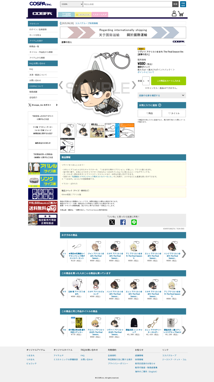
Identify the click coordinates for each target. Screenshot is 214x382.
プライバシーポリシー (118, 363)
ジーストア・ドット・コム (174, 359)
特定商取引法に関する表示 (120, 359)
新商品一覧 (34, 46)
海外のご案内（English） (146, 371)
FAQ (31, 69)
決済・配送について (38, 74)
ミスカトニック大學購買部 (66, 359)
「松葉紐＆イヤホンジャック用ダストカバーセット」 (92, 176)
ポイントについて (146, 72)
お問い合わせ (35, 80)
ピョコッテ (31, 363)
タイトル (174, 113)
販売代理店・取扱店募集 (146, 367)
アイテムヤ (59, 355)
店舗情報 (139, 355)
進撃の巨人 (66, 42)
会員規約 (112, 355)
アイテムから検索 (37, 57)
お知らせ (139, 350)
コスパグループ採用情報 (86, 23)
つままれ (30, 355)
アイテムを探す (36, 40)
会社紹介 (33, 97)
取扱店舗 (33, 91)
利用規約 (112, 350)
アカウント (34, 23)
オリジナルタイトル (63, 350)
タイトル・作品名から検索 (41, 52)
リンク (165, 350)
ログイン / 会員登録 (38, 29)
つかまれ (30, 359)
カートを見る (35, 35)
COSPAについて (36, 86)
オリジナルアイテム (35, 350)
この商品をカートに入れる (168, 81)
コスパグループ (169, 355)
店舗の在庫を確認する (149, 95)
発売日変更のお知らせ (145, 363)
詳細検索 (183, 4)
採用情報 (139, 359)
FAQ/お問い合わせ (37, 63)
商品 (150, 113)
